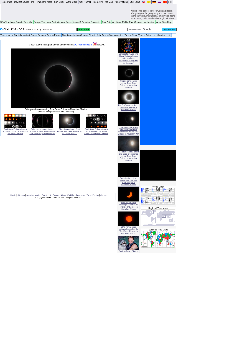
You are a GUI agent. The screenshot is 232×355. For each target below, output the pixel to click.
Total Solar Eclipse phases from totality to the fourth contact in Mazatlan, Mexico (96, 130)
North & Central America (34, 35)
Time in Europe (54, 35)
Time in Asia (95, 35)
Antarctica (149, 22)
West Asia (116, 22)
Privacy (56, 195)
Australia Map (58, 22)
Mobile (13, 195)
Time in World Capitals (11, 35)
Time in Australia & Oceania (75, 35)
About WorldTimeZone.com (73, 195)
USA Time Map (7, 22)
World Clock (71, 2)
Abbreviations (121, 2)
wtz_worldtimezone (85, 44)
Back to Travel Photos (128, 250)
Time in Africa (131, 35)
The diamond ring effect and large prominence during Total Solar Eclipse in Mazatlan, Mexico (128, 155)
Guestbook (46, 195)
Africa (76, 22)
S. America (85, 22)
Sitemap (21, 195)
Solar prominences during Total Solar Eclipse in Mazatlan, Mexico (128, 83)
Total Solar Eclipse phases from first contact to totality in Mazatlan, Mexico (15, 130)
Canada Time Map (24, 22)
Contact (103, 195)
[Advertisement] (66, 12)
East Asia (106, 22)
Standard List (164, 35)
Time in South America (113, 35)
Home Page (6, 2)
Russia (69, 22)
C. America (96, 22)
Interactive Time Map (103, 2)
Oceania (138, 22)
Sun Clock (59, 2)
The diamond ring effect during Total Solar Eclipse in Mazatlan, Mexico (69, 130)
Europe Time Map (42, 22)
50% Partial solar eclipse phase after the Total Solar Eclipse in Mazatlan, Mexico (128, 205)
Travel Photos (93, 195)
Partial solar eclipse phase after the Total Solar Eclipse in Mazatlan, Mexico (128, 180)
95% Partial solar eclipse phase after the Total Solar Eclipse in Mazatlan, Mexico (128, 229)
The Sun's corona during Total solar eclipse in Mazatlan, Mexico (128, 106)
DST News (135, 2)
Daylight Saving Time (24, 2)
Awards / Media (33, 195)
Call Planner (85, 2)
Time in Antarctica (147, 35)
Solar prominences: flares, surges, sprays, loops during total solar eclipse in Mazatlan (42, 130)
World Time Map (164, 22)
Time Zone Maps (44, 2)
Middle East (127, 22)
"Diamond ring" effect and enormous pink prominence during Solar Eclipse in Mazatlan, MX (128, 130)
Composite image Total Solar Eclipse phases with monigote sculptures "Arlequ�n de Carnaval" (128, 57)
